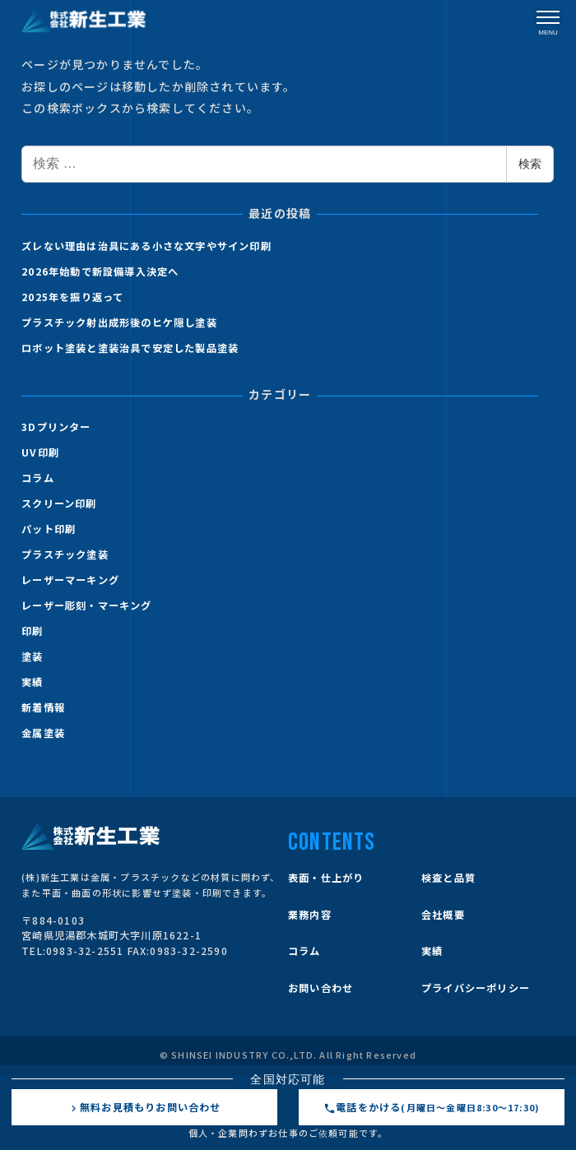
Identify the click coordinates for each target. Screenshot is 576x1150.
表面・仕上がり (326, 877)
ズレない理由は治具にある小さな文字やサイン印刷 (146, 246)
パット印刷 (48, 529)
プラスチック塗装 (65, 554)
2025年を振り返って (72, 297)
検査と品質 (448, 877)
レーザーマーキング (70, 580)
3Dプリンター (56, 427)
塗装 (32, 656)
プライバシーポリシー (475, 988)
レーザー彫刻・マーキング (86, 605)
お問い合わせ (320, 988)
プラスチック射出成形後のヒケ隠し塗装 (119, 322)
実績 (32, 682)
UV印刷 (40, 452)
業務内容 (310, 914)
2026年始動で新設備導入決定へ (100, 271)
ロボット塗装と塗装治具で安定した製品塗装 (130, 348)
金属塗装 (43, 733)
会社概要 (443, 914)
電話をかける (431, 1107)
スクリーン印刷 (58, 503)
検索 (529, 163)
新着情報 (43, 707)
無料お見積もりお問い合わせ (144, 1107)
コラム (37, 478)
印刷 (32, 631)
